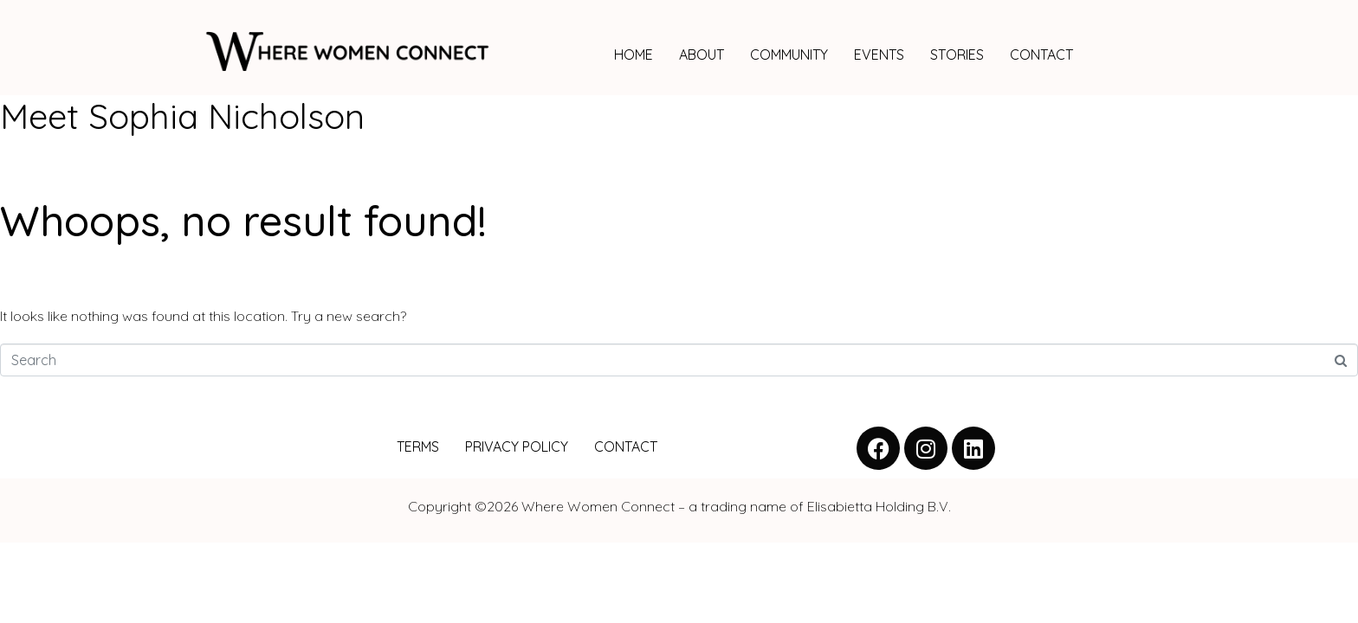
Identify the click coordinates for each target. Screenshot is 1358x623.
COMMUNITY (789, 54)
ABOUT (701, 54)
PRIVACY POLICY (516, 446)
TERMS (418, 446)
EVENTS (879, 54)
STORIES (957, 54)
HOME (633, 54)
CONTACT (1041, 54)
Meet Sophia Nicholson (182, 116)
